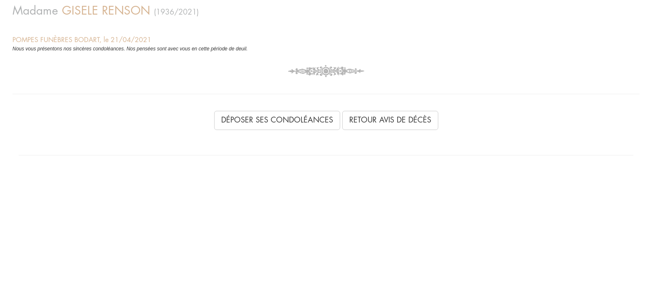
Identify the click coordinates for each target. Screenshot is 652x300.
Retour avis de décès (390, 120)
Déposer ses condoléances (277, 120)
